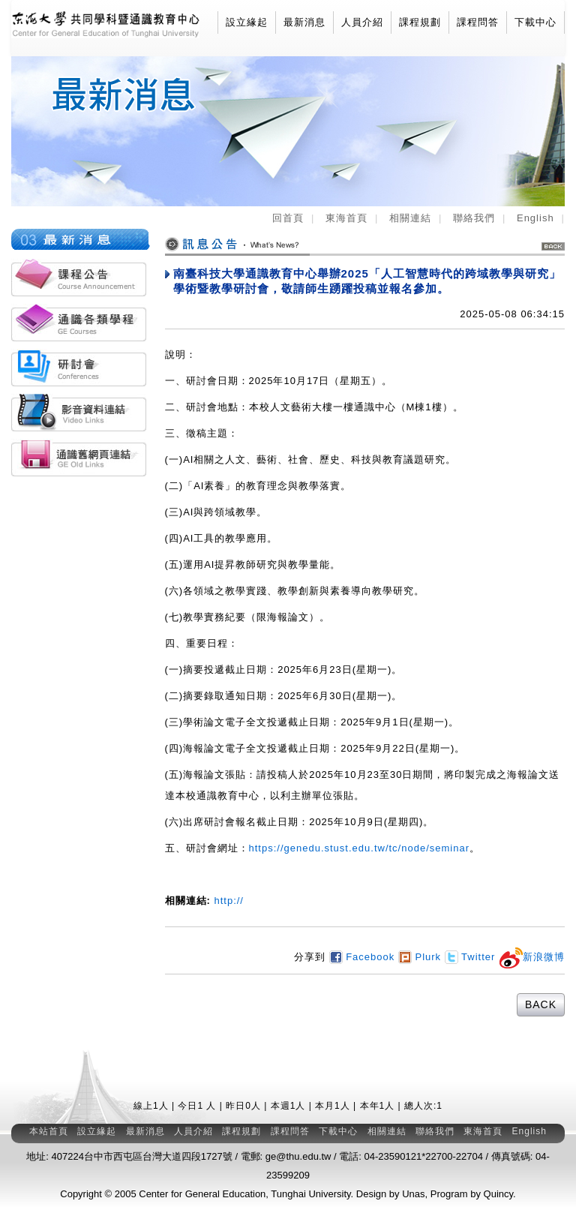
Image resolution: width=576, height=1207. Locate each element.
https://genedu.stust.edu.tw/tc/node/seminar (359, 848)
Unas (413, 1193)
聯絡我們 (474, 218)
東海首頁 (347, 218)
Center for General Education (202, 1193)
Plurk (419, 956)
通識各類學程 (78, 322)
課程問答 (478, 22)
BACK (553, 246)
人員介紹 (362, 22)
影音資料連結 (78, 412)
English (535, 218)
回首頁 (288, 218)
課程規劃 (420, 22)
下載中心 (535, 22)
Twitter (470, 956)
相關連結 (410, 218)
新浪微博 (532, 956)
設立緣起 (247, 22)
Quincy (499, 1193)
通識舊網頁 (78, 457)
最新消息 (305, 22)
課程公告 (78, 277)
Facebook (363, 956)
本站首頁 (48, 1131)
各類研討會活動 (78, 367)
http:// (227, 900)
